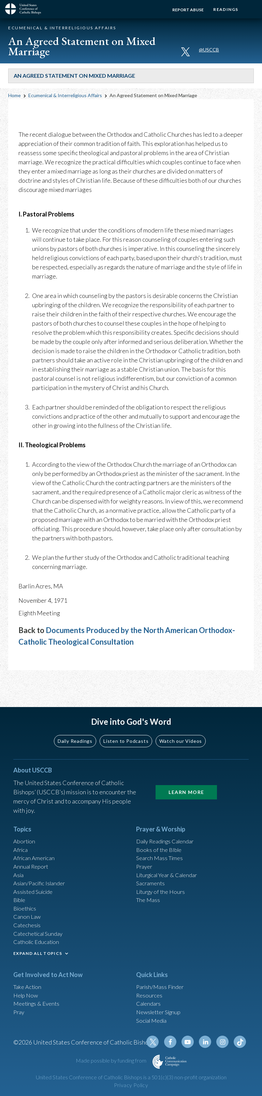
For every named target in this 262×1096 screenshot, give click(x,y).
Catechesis (28, 916)
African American (35, 842)
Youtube (191, 1042)
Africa (21, 833)
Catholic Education (38, 935)
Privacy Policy (131, 1085)
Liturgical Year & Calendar (171, 861)
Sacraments (151, 870)
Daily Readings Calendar (169, 824)
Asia (19, 861)
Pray (19, 1008)
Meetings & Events (38, 999)
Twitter (158, 1042)
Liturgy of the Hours (162, 879)
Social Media (153, 1017)
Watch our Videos (180, 723)
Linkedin (208, 1042)
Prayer (145, 852)
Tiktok (240, 1042)
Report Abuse (183, 9)
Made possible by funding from (111, 1060)
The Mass (149, 888)
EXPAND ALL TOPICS (37, 946)
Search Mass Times (161, 842)
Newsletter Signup (161, 1008)
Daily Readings (75, 723)
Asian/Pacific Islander (41, 870)
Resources (150, 989)
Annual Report (32, 852)
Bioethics (26, 898)
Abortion (25, 824)
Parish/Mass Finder (162, 980)
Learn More (186, 775)
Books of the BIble (160, 833)
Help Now (26, 989)
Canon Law (27, 907)
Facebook (175, 1042)
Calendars (149, 999)
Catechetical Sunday (40, 925)
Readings (223, 9)
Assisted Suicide (35, 879)
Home (14, 95)
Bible (20, 888)
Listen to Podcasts (125, 723)
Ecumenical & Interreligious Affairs (65, 95)
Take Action (28, 980)
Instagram (224, 1042)
